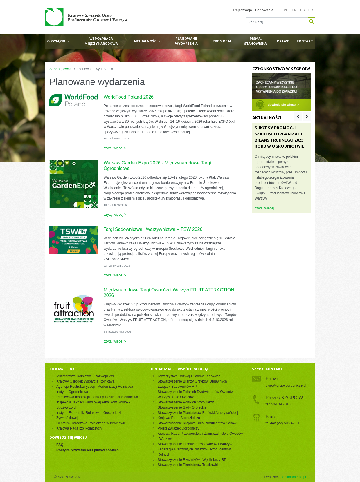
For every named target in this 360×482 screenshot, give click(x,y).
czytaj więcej (264, 208)
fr (310, 10)
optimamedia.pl (294, 477)
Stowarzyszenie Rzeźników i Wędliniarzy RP (192, 460)
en (294, 10)
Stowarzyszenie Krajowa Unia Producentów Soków (197, 423)
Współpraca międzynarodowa (101, 41)
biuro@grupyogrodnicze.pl (286, 385)
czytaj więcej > (115, 148)
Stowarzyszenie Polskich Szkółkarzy (186, 402)
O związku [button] (56, 41)
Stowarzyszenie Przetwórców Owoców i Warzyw (195, 444)
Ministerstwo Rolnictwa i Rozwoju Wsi (85, 376)
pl (286, 10)
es (302, 10)
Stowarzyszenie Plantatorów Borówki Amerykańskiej (198, 413)
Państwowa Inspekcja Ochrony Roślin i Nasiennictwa (97, 397)
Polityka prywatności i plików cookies (87, 450)
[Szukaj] (277, 21)
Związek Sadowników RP (177, 387)
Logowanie (264, 10)
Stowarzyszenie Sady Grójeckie (182, 407)
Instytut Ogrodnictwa (72, 392)
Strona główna (60, 69)
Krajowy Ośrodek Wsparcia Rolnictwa (85, 381)
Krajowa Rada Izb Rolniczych (79, 428)
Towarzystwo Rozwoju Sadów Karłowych (190, 376)
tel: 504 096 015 (278, 404)
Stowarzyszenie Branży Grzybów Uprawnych (192, 381)
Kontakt (305, 41)
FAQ (60, 445)
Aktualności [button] (146, 41)
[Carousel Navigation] (302, 116)
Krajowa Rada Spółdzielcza (179, 418)
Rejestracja (242, 10)
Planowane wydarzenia (186, 41)
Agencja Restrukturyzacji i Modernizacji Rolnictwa (94, 387)
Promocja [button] (222, 41)
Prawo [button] (283, 41)
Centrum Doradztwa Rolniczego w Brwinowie (91, 423)
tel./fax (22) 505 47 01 (283, 423)
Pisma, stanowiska (255, 41)
